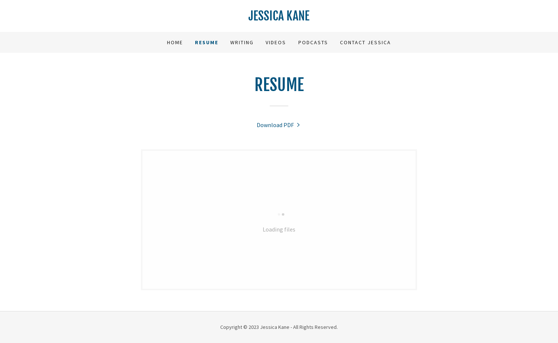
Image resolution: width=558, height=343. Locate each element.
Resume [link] (206, 42)
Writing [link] (242, 42)
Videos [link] (276, 42)
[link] (279, 18)
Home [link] (175, 42)
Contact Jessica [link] (365, 42)
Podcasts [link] (313, 42)
